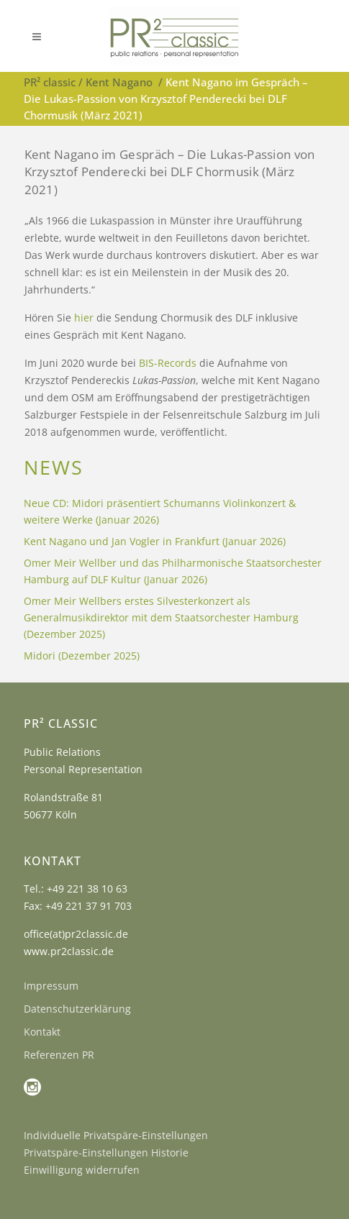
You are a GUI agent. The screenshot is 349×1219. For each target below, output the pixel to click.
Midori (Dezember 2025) (82, 655)
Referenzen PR (59, 1055)
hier (84, 317)
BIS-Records (167, 363)
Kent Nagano (119, 82)
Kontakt (42, 1031)
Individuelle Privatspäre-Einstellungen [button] (116, 1135)
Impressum (51, 985)
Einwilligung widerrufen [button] (82, 1170)
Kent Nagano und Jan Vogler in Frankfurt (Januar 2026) (155, 541)
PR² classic (50, 82)
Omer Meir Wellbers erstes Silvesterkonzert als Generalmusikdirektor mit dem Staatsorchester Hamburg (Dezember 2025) (161, 617)
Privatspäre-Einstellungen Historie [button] (106, 1152)
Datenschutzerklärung (77, 1008)
